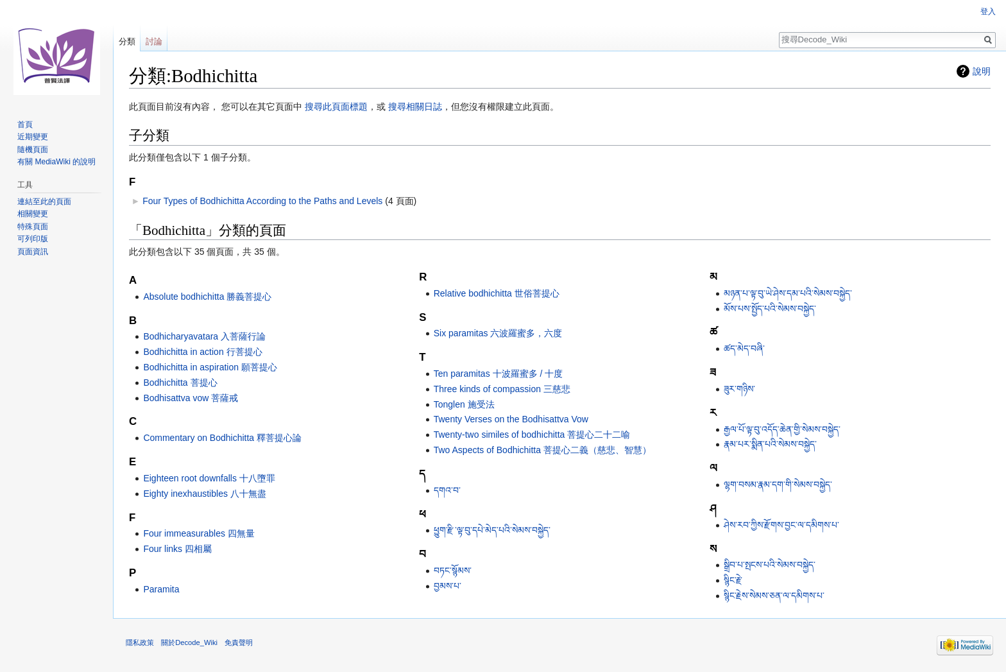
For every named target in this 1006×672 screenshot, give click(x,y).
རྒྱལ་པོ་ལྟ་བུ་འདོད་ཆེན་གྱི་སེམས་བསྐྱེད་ (782, 429)
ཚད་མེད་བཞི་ (744, 348)
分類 (127, 41)
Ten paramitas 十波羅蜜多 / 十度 (498, 373)
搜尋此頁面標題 (336, 106)
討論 (154, 41)
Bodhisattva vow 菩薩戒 (190, 398)
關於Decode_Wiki (189, 642)
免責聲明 (239, 642)
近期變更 (32, 136)
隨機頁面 (32, 149)
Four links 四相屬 (177, 549)
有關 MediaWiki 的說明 (56, 161)
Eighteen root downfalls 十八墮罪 (209, 478)
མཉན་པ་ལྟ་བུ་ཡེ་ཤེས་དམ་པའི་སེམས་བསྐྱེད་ (788, 293)
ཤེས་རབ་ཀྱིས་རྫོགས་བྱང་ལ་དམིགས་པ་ (781, 525)
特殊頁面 (32, 226)
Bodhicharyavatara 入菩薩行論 (204, 336)
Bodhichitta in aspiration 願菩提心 (210, 367)
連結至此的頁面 (44, 201)
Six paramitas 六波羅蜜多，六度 (498, 333)
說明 (982, 71)
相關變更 (32, 213)
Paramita (161, 589)
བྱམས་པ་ (447, 586)
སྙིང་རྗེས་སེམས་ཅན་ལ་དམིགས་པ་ (774, 595)
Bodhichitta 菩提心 (180, 382)
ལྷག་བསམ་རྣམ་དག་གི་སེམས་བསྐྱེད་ (778, 484)
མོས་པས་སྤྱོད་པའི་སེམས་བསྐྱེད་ (770, 309)
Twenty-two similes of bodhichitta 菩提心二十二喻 (532, 434)
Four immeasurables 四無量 (199, 533)
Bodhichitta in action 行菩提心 (202, 352)
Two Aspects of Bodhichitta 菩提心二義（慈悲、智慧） (542, 450)
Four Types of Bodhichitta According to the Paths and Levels (262, 201)
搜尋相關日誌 (415, 106)
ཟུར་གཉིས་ (739, 389)
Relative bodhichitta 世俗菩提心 (496, 293)
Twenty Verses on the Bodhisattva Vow (511, 419)
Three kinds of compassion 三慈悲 (502, 389)
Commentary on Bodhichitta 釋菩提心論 (222, 438)
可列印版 (32, 238)
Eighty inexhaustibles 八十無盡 (204, 493)
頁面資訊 (32, 251)
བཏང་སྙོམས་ (453, 570)
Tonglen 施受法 (464, 404)
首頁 (25, 124)
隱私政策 (140, 642)
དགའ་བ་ (447, 490)
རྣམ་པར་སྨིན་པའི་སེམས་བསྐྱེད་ (770, 444)
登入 (988, 11)
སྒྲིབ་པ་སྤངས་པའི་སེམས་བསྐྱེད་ (769, 565)
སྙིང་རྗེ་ (733, 580)
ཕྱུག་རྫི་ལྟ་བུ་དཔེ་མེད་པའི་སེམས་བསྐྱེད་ (492, 530)
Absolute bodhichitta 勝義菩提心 (207, 296)
